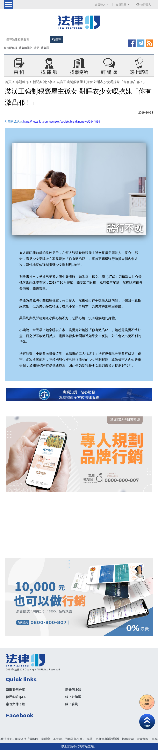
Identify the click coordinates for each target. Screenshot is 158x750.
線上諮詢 (71, 704)
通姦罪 (45, 47)
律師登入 (143, 4)
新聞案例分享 (42, 82)
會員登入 (102, 4)
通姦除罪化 (25, 47)
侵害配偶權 (10, 47)
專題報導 (22, 82)
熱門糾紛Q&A (16, 697)
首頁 (8, 82)
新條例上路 (73, 689)
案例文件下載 (15, 704)
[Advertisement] (79, 525)
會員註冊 (123, 4)
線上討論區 (73, 697)
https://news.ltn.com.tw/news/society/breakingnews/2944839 (61, 121)
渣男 (36, 47)
